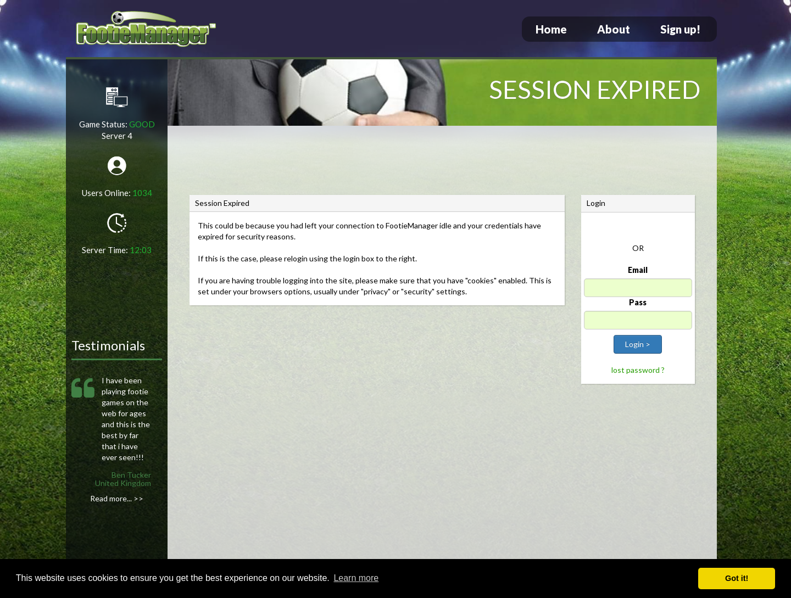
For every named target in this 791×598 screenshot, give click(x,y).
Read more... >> (116, 498)
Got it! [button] (736, 578)
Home (551, 29)
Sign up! (680, 29)
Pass (638, 302)
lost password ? (638, 370)
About (613, 29)
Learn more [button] (355, 578)
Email (638, 270)
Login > (637, 344)
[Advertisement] (442, 162)
